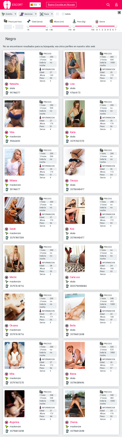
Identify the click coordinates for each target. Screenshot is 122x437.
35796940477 (77, 189)
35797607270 (77, 141)
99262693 (15, 141)
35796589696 (77, 382)
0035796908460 (78, 286)
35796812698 (77, 334)
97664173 (75, 92)
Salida (68, 14)
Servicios (26, 14)
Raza (44, 14)
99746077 (15, 92)
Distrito (7, 14)
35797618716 (17, 286)
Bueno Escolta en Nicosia (61, 4)
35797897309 (17, 237)
